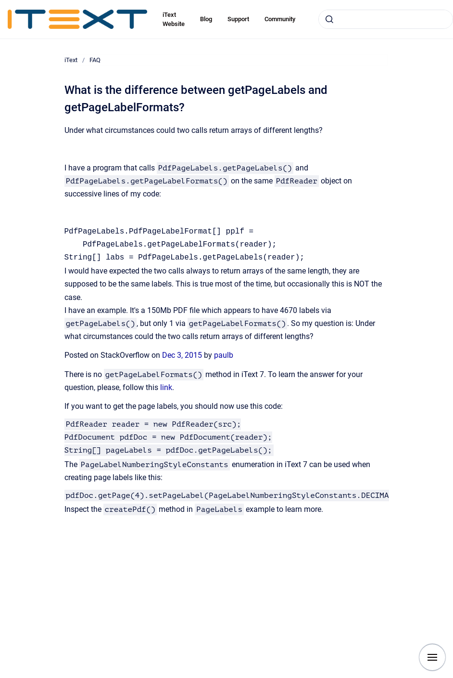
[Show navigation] (432, 657)
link (166, 387)
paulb (223, 355)
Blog (206, 19)
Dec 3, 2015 (183, 355)
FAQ (95, 60)
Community (279, 19)
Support (238, 19)
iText (70, 60)
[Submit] (329, 19)
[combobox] (386, 19)
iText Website (174, 19)
